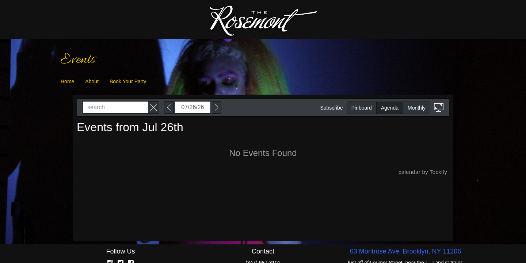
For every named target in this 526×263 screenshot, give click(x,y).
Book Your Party (128, 81)
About (92, 81)
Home (67, 81)
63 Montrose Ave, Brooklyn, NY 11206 (405, 251)
